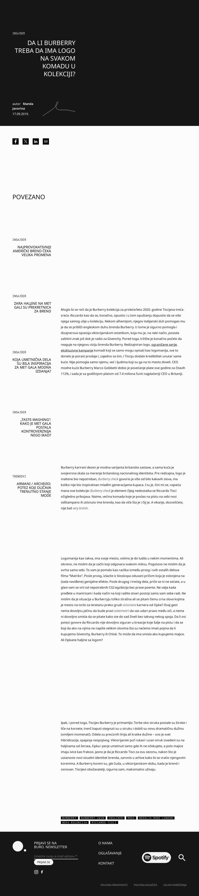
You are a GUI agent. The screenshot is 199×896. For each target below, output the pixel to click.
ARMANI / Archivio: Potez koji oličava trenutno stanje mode (34, 489)
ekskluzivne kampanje (77, 350)
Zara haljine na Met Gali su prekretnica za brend (32, 307)
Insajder (18, 33)
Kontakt (106, 863)
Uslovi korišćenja (175, 885)
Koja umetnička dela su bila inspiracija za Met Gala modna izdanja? (31, 365)
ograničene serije (164, 344)
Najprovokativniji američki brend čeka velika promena (32, 251)
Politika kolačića (145, 885)
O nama (105, 843)
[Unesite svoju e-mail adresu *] (56, 856)
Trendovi (19, 476)
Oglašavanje (110, 853)
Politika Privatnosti (114, 885)
